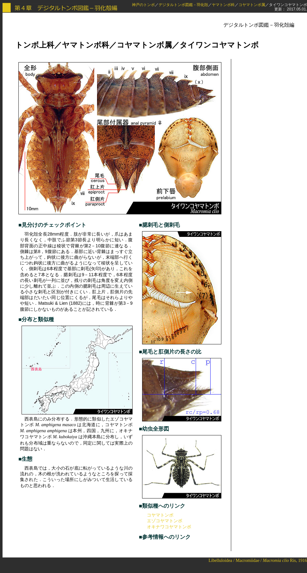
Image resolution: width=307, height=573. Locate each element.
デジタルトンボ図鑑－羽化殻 (183, 5)
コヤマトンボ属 (251, 5)
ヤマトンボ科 (223, 5)
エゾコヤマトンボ (164, 520)
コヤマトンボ (160, 515)
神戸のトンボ (143, 5)
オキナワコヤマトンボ (169, 526)
